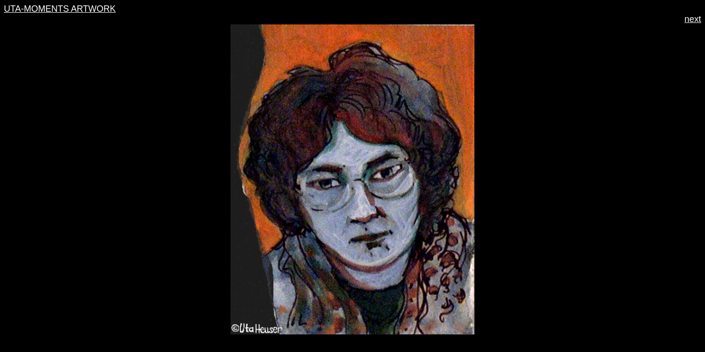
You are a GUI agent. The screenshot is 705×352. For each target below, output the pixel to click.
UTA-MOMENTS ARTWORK (60, 9)
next (692, 19)
